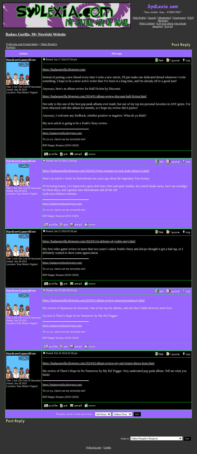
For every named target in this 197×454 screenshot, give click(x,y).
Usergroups (179, 17)
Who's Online (147, 23)
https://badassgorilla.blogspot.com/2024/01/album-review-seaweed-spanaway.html (93, 300)
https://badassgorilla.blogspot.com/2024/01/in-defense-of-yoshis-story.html (89, 241)
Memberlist (164, 17)
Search (152, 17)
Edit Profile (139, 17)
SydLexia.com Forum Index (22, 44)
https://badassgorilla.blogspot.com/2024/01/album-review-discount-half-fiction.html (94, 96)
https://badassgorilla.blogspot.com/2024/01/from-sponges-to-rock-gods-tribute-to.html (96, 171)
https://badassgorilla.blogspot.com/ (64, 69)
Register (163, 20)
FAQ (190, 17)
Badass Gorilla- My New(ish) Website (36, 34)
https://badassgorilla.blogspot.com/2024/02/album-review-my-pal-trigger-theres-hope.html (98, 363)
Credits (107, 447)
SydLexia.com (93, 447)
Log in (168, 26)
